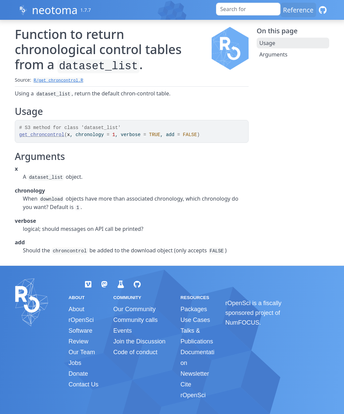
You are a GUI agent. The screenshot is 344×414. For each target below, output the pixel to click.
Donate (78, 373)
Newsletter (194, 373)
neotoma (55, 10)
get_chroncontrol (41, 134)
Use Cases (195, 320)
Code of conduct (135, 352)
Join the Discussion (139, 341)
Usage (267, 43)
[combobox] (248, 9)
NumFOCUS (242, 322)
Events (122, 330)
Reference (298, 9)
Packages (193, 309)
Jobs (75, 363)
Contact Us (83, 384)
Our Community (134, 309)
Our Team (82, 352)
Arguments (273, 54)
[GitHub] (322, 10)
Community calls (135, 320)
